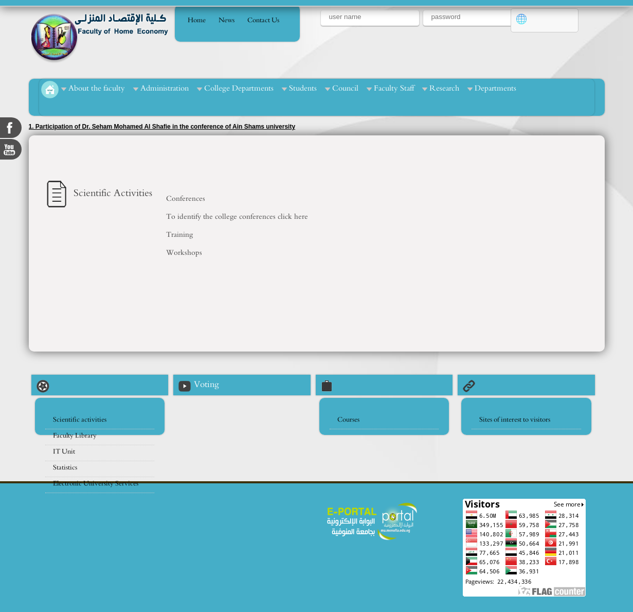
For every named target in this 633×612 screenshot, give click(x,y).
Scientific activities (79, 419)
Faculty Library (75, 435)
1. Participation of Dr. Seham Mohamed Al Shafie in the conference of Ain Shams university (162, 126)
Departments (495, 88)
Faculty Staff (394, 88)
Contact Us (263, 20)
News (226, 20)
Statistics (65, 467)
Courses (348, 419)
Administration (164, 88)
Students (303, 88)
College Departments (239, 88)
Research (444, 88)
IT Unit (64, 451)
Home (197, 20)
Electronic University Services (95, 483)
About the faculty (96, 88)
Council (345, 88)
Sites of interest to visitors (514, 419)
